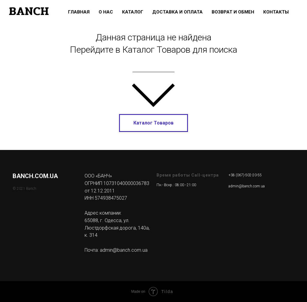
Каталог (132, 12)
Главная (79, 12)
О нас (106, 12)
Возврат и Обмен (233, 12)
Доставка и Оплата (177, 12)
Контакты (276, 12)
